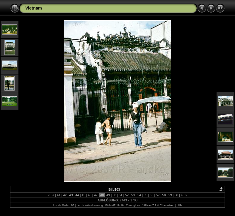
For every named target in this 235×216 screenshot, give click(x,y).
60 (176, 195)
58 (164, 195)
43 (71, 195)
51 (120, 195)
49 (108, 195)
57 (157, 195)
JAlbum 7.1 (149, 205)
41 (58, 195)
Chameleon (167, 205)
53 (133, 195)
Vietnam (33, 8)
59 (170, 195)
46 (89, 195)
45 (83, 195)
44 (77, 195)
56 (151, 195)
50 (114, 195)
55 (145, 195)
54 (139, 195)
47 (95, 195)
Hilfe (179, 205)
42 (65, 195)
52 (126, 195)
